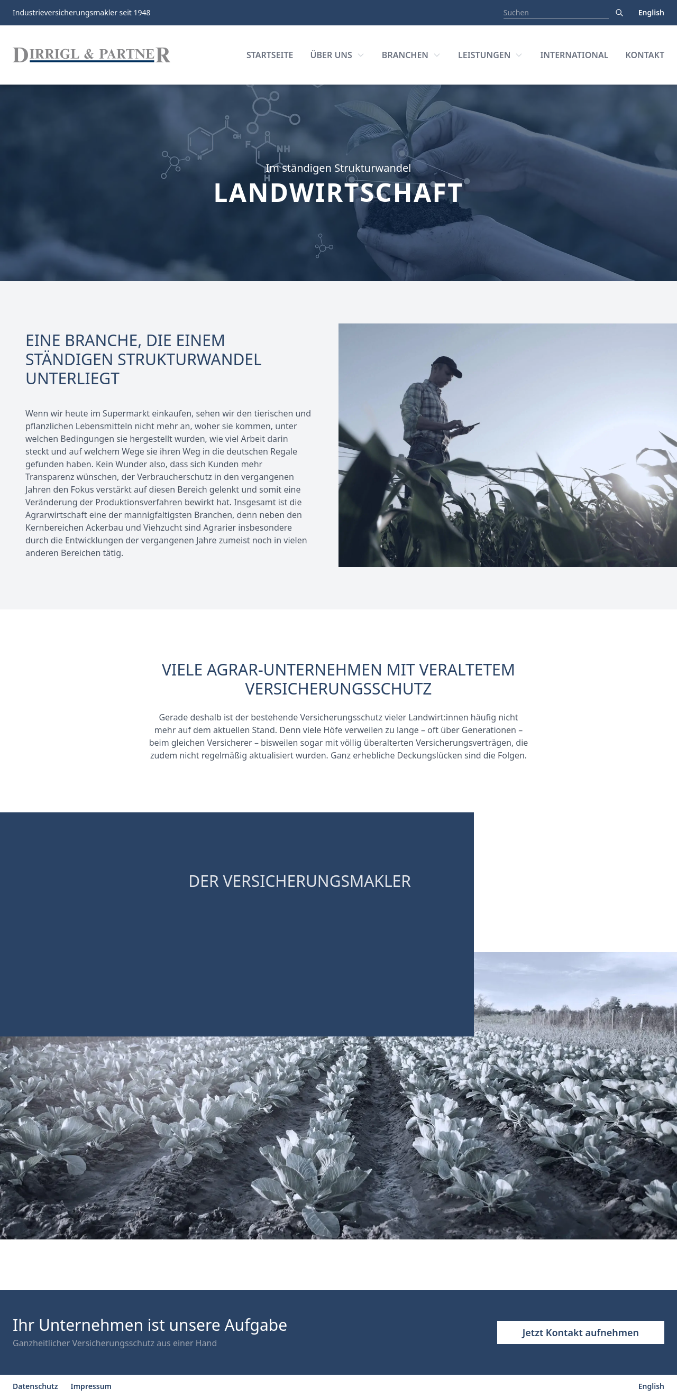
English (651, 12)
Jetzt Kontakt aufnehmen (581, 1332)
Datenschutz (35, 1386)
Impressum (91, 1386)
